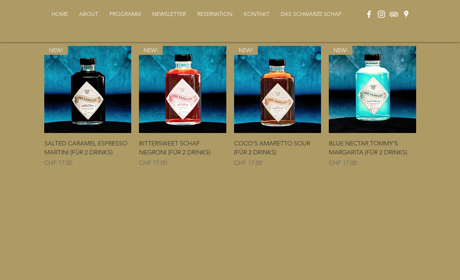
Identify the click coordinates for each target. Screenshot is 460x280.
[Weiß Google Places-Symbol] (406, 14)
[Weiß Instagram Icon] (381, 14)
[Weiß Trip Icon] (394, 14)
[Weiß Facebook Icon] (369, 14)
